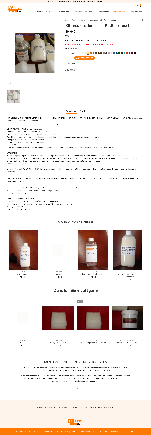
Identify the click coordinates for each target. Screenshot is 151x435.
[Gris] (104, 53)
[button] (75, 387)
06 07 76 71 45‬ (52, 1)
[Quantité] (69, 58)
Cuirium (58, 274)
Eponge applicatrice (58, 342)
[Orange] (91, 53)
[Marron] (96, 53)
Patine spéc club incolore (127, 342)
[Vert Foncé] (122, 53)
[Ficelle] (112, 53)
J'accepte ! (130, 431)
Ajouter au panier (84, 58)
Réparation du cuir (127, 340)
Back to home (143, 20)
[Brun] (99, 53)
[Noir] (135, 53)
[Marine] (117, 53)
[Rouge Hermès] (130, 53)
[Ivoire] (86, 53)
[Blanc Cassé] (81, 53)
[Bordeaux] (132, 53)
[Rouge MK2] (127, 53)
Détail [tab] (82, 111)
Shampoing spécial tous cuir (93, 274)
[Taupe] (109, 53)
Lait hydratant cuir (23, 274)
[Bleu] (114, 53)
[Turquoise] (124, 53)
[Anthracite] (106, 53)
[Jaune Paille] (88, 53)
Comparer (71, 64)
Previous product (140, 20)
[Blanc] (78, 53)
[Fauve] (93, 53)
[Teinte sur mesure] (137, 53)
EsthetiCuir (23, 272)
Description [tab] (71, 111)
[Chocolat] (101, 53)
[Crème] (83, 53)
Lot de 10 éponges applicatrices (93, 342)
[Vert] (119, 53)
